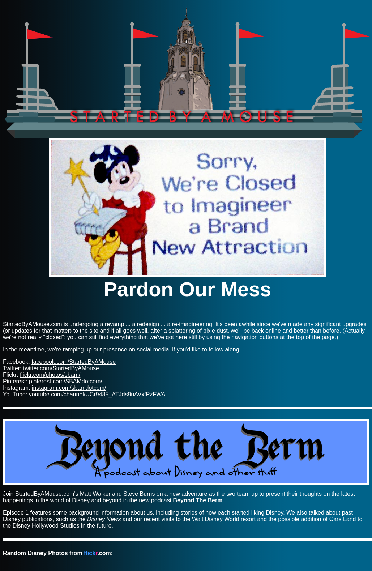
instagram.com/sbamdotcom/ (69, 388)
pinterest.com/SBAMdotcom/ (65, 381)
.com (97, 553)
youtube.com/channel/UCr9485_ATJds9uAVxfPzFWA (97, 394)
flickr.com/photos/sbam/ (50, 375)
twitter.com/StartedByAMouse (61, 368)
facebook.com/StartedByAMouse (73, 362)
